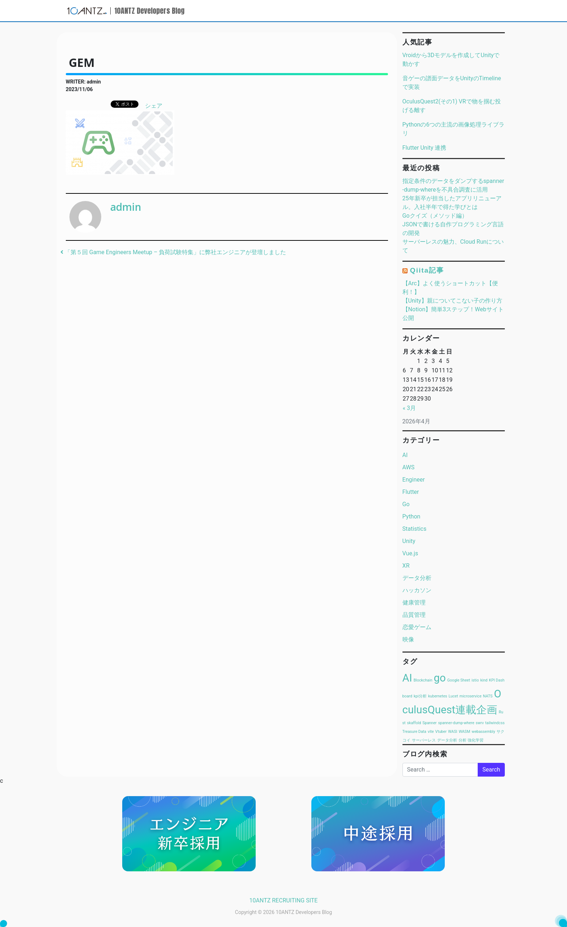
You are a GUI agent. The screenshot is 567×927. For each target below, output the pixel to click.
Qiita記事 (427, 270)
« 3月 (409, 408)
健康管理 (414, 602)
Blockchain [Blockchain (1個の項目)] (423, 680)
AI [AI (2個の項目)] (407, 678)
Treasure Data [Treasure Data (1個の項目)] (414, 731)
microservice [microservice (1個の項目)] (471, 696)
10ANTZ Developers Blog (149, 10)
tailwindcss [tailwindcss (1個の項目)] (495, 723)
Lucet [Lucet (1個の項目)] (453, 696)
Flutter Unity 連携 (424, 147)
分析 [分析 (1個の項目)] (462, 740)
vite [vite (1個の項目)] (431, 731)
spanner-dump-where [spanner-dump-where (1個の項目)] (456, 723)
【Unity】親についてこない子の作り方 (452, 300)
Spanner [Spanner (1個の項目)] (429, 723)
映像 (408, 639)
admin (125, 207)
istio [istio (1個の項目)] (475, 680)
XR (406, 565)
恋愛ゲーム (416, 627)
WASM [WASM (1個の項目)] (464, 731)
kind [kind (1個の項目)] (483, 680)
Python (411, 516)
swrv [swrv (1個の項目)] (480, 723)
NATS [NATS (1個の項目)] (488, 696)
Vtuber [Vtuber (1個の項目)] (441, 731)
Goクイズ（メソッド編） (435, 215)
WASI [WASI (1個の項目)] (452, 731)
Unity (408, 541)
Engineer (413, 479)
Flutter (410, 491)
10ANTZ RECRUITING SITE (284, 900)
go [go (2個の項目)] (440, 678)
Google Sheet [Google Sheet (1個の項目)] (458, 680)
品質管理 (414, 614)
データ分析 (416, 577)
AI (405, 455)
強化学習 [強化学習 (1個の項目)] (475, 740)
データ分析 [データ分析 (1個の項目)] (447, 740)
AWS (408, 467)
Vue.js (410, 553)
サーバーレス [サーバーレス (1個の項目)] (424, 740)
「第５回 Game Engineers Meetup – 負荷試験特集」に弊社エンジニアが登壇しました (173, 252)
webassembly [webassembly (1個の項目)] (483, 731)
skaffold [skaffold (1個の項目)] (414, 723)
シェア (153, 105)
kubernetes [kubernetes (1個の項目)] (437, 696)
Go (406, 504)
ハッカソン (416, 590)
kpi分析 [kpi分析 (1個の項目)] (420, 696)
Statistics (414, 528)
